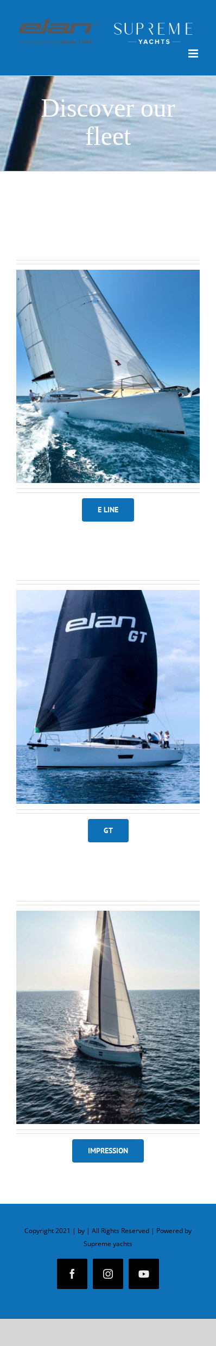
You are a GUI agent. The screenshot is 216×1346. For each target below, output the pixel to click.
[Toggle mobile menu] (194, 53)
